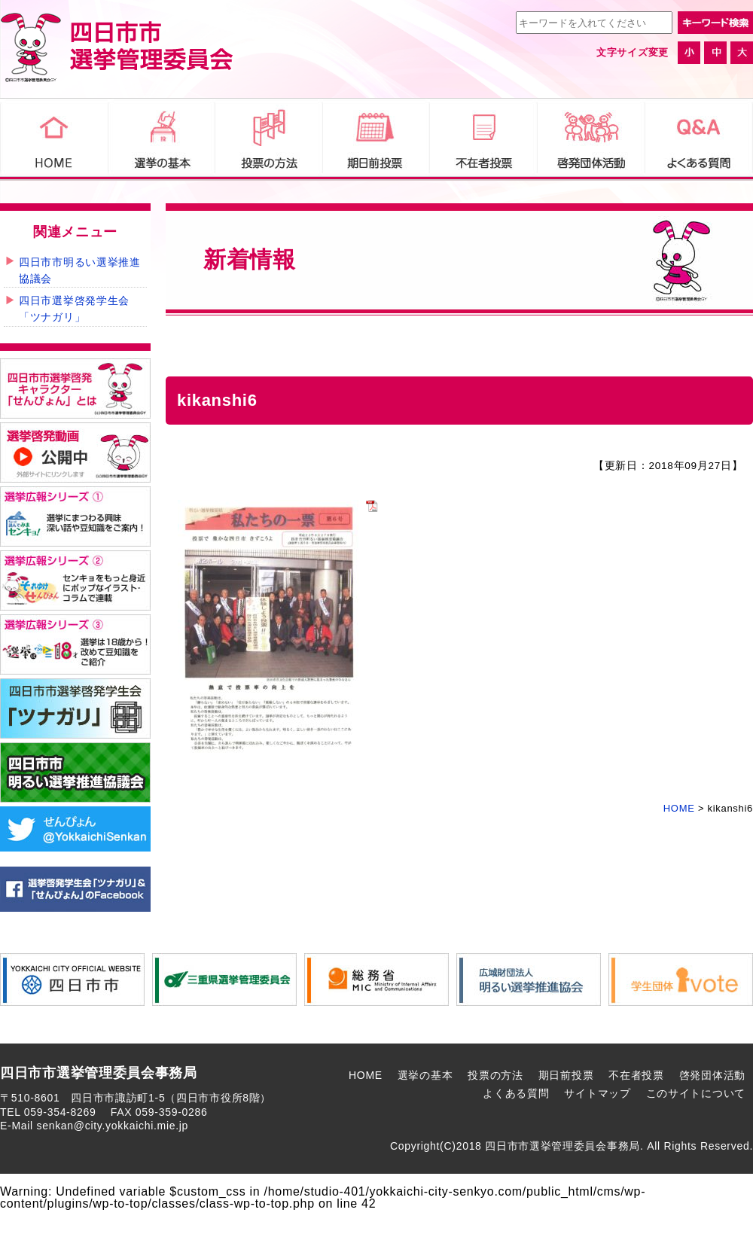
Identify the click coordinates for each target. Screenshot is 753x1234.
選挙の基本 (425, 1075)
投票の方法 (495, 1075)
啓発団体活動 (712, 1075)
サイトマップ (597, 1093)
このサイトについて (695, 1093)
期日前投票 (566, 1075)
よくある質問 (516, 1093)
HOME (366, 1075)
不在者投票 (636, 1075)
